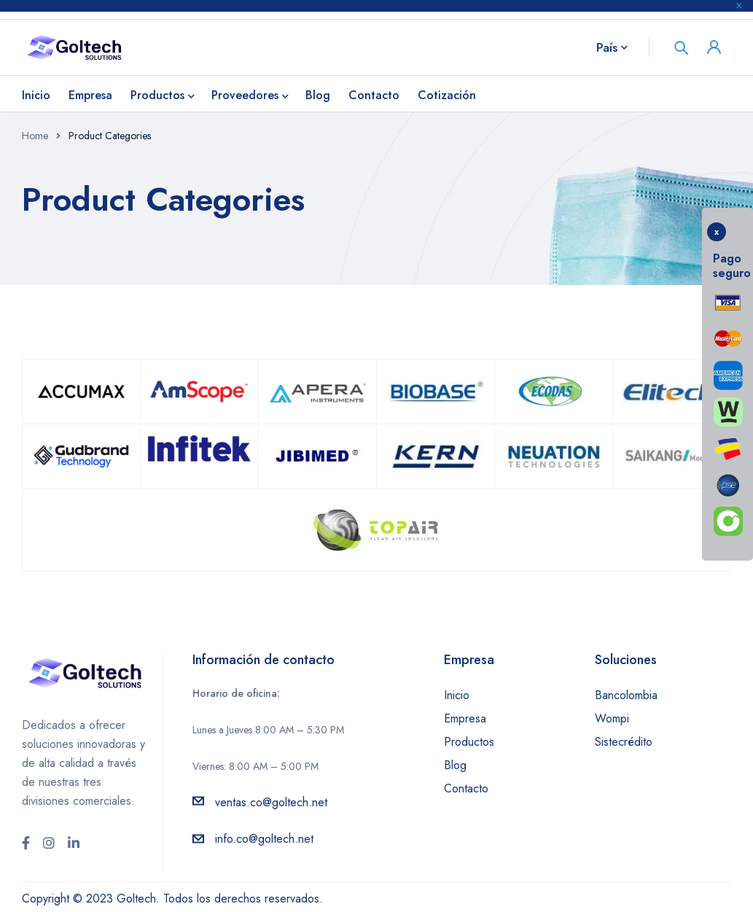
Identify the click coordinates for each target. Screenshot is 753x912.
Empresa (465, 718)
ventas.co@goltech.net (271, 802)
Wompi (612, 718)
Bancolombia (626, 695)
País (606, 47)
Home (35, 135)
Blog (455, 765)
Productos (469, 741)
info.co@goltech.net (264, 838)
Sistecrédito (623, 741)
